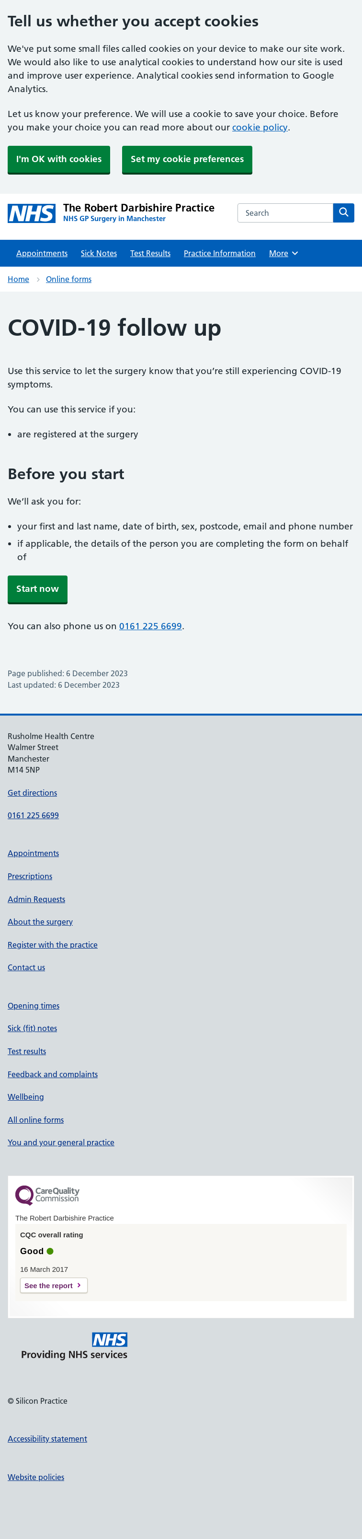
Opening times (33, 1005)
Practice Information (220, 253)
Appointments (42, 253)
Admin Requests (36, 899)
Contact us (26, 967)
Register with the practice (53, 945)
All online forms (36, 1120)
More (284, 253)
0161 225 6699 (150, 626)
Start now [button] (37, 588)
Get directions (32, 793)
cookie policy (260, 127)
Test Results (150, 253)
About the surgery (40, 922)
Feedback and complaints (53, 1074)
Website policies (36, 1477)
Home (18, 279)
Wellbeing (26, 1097)
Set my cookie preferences (187, 158)
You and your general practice (61, 1142)
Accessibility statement (47, 1439)
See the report (48, 1285)
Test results (27, 1051)
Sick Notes (99, 253)
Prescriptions (30, 876)
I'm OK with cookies (59, 158)
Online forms (68, 279)
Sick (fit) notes (32, 1028)
